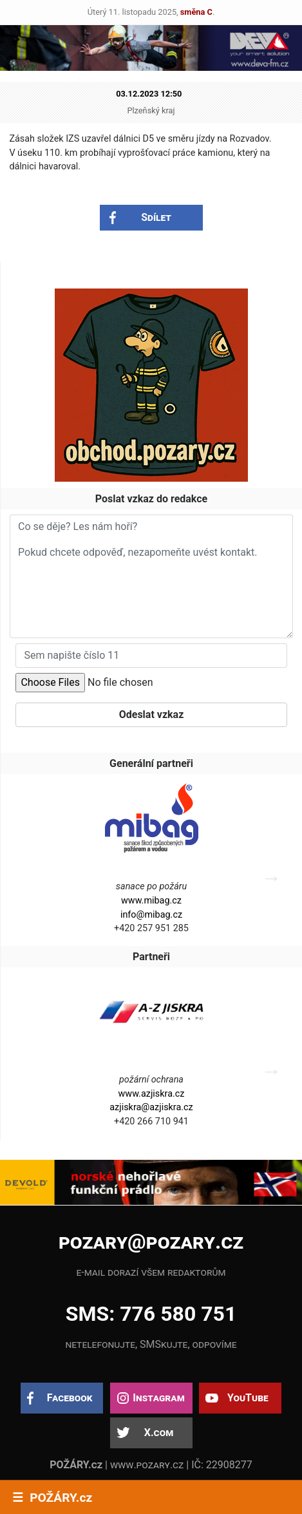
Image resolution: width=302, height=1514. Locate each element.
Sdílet (156, 217)
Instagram (158, 1398)
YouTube (248, 1398)
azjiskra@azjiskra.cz (151, 1107)
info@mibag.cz (151, 914)
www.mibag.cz (151, 900)
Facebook (70, 1398)
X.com (158, 1432)
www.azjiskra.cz (151, 1093)
